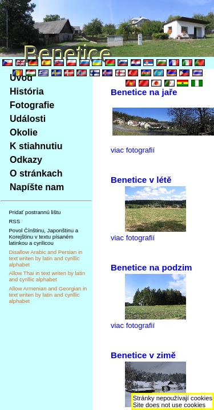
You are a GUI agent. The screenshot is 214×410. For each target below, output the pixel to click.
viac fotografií (133, 150)
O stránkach (36, 173)
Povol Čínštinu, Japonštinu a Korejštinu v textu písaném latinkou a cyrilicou (43, 236)
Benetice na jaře (144, 92)
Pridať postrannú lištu (34, 212)
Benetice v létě (141, 179)
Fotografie (32, 105)
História (27, 91)
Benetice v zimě (143, 355)
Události (28, 119)
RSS (14, 221)
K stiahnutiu (36, 146)
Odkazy (26, 160)
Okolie (24, 132)
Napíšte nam (37, 187)
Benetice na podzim (151, 267)
